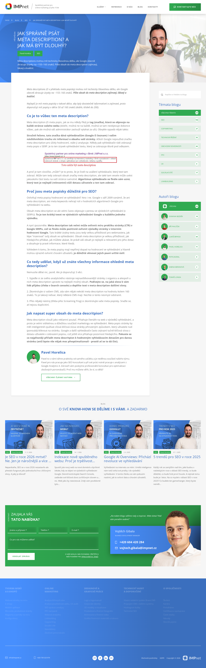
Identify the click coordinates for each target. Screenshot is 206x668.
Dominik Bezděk (179, 216)
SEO (26, 20)
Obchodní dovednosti (179, 146)
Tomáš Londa (179, 277)
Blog (140, 7)
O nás (129, 7)
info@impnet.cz (13, 657)
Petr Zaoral (179, 257)
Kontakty (153, 7)
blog (17, 20)
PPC (179, 155)
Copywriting (179, 128)
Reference (116, 7)
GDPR (162, 658)
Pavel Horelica (179, 246)
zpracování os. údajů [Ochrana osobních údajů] (90, 557)
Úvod (7, 20)
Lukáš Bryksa (179, 236)
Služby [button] (101, 7)
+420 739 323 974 (42, 657)
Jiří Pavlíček (179, 226)
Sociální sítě (179, 172)
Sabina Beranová (179, 267)
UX (179, 163)
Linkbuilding (179, 181)
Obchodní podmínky (149, 658)
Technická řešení (179, 137)
